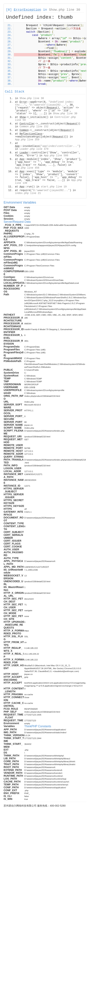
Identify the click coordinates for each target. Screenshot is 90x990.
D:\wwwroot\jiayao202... (47, 104)
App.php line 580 (56, 155)
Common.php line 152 (34, 126)
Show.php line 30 (64, 10)
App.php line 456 (27, 167)
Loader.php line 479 (34, 149)
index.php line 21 (28, 193)
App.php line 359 (27, 139)
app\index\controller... (59, 146)
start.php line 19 (54, 186)
